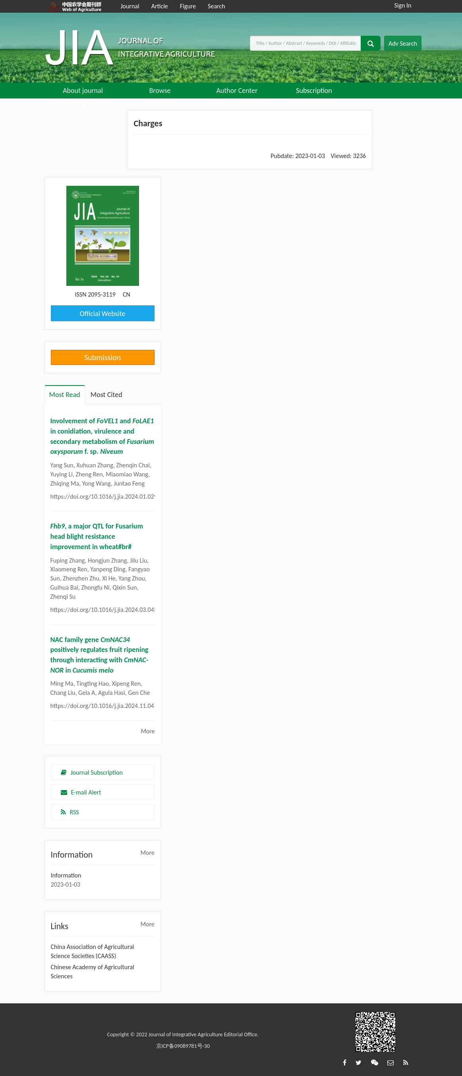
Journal (129, 6)
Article (159, 6)
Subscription (314, 90)
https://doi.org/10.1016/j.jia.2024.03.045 (103, 609)
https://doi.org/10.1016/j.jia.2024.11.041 (103, 706)
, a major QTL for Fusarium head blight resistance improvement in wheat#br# (96, 536)
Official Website (103, 313)
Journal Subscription (92, 772)
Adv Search (403, 43)
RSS (70, 812)
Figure (188, 6)
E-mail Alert (81, 792)
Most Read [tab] (64, 394)
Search (216, 6)
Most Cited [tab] (106, 394)
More (148, 731)
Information (66, 875)
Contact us (83, 106)
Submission (102, 357)
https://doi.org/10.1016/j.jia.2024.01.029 (103, 496)
